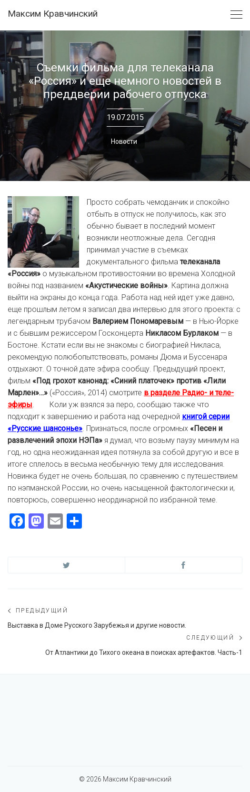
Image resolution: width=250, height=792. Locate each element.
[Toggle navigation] (236, 15)
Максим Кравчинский (53, 13)
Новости (124, 141)
